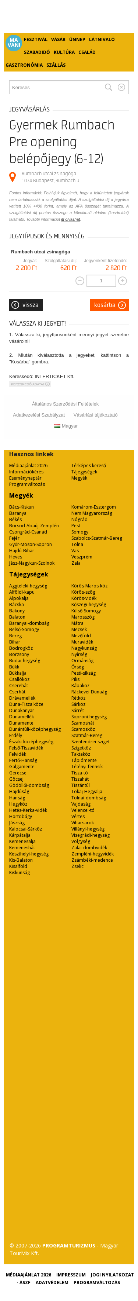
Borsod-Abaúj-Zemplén (34, 526)
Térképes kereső (88, 465)
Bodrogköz (21, 648)
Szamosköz (83, 729)
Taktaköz (80, 754)
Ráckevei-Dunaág (89, 692)
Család (87, 52)
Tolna (77, 544)
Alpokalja (19, 598)
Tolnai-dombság (88, 798)
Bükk (14, 667)
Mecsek (79, 629)
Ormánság (82, 660)
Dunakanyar (21, 710)
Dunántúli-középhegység (35, 729)
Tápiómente (84, 760)
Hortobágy (20, 816)
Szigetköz (81, 748)
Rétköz (78, 698)
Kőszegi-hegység (88, 604)
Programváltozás (27, 484)
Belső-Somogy (24, 629)
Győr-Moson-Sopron (30, 544)
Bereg (15, 636)
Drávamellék (22, 698)
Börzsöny (19, 654)
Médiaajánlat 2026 (28, 465)
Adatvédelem (52, 1282)
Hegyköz (18, 804)
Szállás (56, 65)
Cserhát (17, 692)
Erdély (15, 735)
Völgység (80, 841)
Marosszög (83, 617)
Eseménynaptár (25, 478)
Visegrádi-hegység (90, 835)
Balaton (17, 617)
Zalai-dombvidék (89, 847)
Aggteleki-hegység (28, 586)
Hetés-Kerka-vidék (28, 810)
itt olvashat (70, 219)
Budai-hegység (24, 660)
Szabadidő (37, 52)
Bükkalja (17, 673)
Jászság (17, 823)
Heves (15, 557)
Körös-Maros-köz (89, 586)
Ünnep (77, 39)
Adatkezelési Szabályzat (39, 415)
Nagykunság (84, 648)
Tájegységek (84, 472)
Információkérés (26, 472)
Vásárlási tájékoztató (96, 415)
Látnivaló (102, 39)
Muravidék (82, 642)
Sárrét (77, 710)
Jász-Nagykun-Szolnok (31, 563)
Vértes (78, 816)
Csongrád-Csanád (28, 532)
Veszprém (81, 557)
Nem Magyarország (91, 513)
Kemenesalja (22, 841)
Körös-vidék (83, 598)
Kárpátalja (20, 835)
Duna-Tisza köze (26, 704)
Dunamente (21, 723)
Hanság (17, 798)
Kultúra (64, 52)
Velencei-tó (83, 810)
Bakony (17, 611)
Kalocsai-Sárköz (25, 829)
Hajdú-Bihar (21, 550)
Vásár (58, 39)
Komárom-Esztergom (93, 507)
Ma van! (14, 42)
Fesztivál (35, 39)
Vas (75, 550)
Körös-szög (83, 592)
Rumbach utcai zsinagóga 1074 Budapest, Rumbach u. (51, 177)
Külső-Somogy (86, 611)
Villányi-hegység (88, 829)
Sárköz (78, 704)
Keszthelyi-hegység (29, 854)
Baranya (17, 513)
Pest (75, 526)
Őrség (77, 667)
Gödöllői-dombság (29, 785)
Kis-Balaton (21, 860)
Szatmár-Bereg (86, 735)
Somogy (79, 532)
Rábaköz (80, 685)
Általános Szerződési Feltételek (65, 404)
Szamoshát (82, 723)
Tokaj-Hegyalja (86, 791)
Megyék (79, 478)
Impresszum (71, 1275)
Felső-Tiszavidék (26, 748)
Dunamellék (21, 717)
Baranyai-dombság (29, 623)
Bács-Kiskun (21, 507)
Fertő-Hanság (23, 760)
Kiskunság (19, 872)
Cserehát (18, 685)
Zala (76, 563)
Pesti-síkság (83, 673)
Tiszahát (80, 779)
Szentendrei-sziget (90, 742)
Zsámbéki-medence (92, 860)
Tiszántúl (80, 785)
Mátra (77, 623)
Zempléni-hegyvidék (92, 854)
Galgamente (22, 766)
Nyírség (79, 654)
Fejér (14, 538)
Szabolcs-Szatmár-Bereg (96, 538)
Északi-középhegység (31, 742)
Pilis (75, 679)
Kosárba (105, 305)
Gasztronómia (24, 65)
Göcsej (16, 779)
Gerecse (17, 773)
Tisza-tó (79, 773)
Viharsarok (82, 823)
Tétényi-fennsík (87, 766)
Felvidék (17, 754)
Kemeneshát (22, 847)
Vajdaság (81, 804)
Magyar (66, 426)
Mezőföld (81, 636)
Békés (15, 519)
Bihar (14, 642)
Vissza (30, 305)
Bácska (16, 604)
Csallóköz (19, 679)
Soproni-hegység (89, 717)
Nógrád (79, 519)
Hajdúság (19, 791)
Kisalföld (18, 866)
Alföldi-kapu (22, 592)
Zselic (77, 866)
